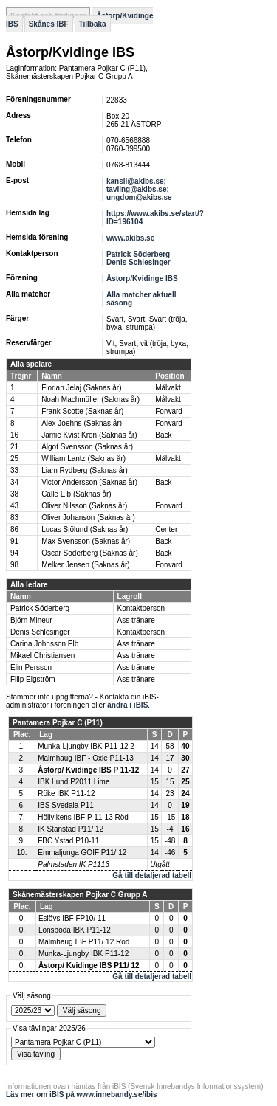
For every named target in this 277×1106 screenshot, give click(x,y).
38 (14, 494)
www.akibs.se (130, 238)
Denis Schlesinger (138, 262)
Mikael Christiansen (42, 655)
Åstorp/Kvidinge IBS (142, 278)
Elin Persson (31, 667)
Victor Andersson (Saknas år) (89, 482)
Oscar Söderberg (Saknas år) (89, 553)
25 (14, 459)
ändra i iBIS (127, 705)
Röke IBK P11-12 (66, 793)
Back (163, 435)
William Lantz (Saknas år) (83, 459)
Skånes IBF (49, 24)
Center (166, 529)
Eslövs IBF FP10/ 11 (72, 918)
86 (14, 529)
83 (14, 518)
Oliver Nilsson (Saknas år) (84, 506)
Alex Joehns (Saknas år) (81, 423)
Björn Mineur (31, 620)
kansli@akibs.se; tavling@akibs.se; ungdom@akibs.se (139, 189)
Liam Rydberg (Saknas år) (84, 470)
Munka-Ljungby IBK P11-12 (83, 954)
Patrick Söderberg (138, 254)
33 (14, 470)
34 (14, 482)
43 (14, 506)
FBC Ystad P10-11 (68, 841)
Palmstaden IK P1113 (73, 864)
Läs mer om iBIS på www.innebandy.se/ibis (81, 1095)
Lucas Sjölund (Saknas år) (84, 529)
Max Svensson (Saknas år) (85, 541)
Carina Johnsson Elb (44, 644)
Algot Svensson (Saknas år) (87, 447)
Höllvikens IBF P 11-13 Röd (83, 817)
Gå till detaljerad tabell (151, 875)
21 (14, 447)
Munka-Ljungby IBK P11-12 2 (86, 746)
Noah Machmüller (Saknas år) (90, 399)
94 (14, 553)
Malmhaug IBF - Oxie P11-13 (86, 758)
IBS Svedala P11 (66, 805)
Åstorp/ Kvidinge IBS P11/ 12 (89, 965)
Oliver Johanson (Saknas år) (88, 518)
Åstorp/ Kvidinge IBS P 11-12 (88, 770)
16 (14, 435)
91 (14, 541)
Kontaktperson (141, 608)
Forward (168, 411)
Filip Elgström (32, 679)
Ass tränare (136, 620)
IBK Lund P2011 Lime (73, 782)
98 (14, 565)
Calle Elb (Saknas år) (76, 494)
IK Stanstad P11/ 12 (70, 829)
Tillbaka (92, 24)
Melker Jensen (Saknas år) (85, 565)
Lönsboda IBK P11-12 (74, 930)
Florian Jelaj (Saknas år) (81, 388)
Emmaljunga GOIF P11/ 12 (82, 852)
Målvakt (167, 388)
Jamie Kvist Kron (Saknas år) (89, 435)
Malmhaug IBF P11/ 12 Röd (83, 942)
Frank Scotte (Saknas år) (82, 411)
